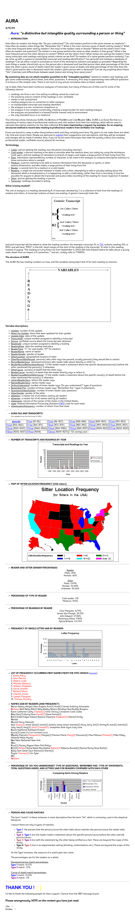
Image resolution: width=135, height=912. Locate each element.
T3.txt (72, 421)
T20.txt (51, 432)
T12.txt (9, 428)
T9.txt (72, 425)
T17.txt (112, 428)
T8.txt (50, 425)
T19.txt (30, 432)
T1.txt (29, 421)
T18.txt (9, 432)
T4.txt (92, 421)
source (93, 673)
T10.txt (92, 425)
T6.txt (9, 425)
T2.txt (50, 421)
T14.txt (51, 428)
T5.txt (112, 421)
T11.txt (112, 425)
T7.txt (30, 425)
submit (59, 135)
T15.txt (72, 428)
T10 (101, 244)
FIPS (62, 403)
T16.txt (92, 428)
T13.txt (30, 428)
